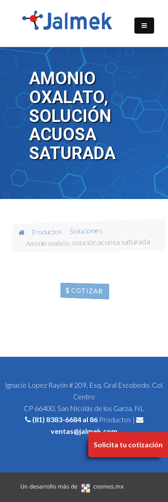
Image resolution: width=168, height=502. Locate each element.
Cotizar (84, 291)
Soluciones (86, 230)
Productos (46, 231)
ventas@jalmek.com (84, 431)
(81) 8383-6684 (56, 419)
